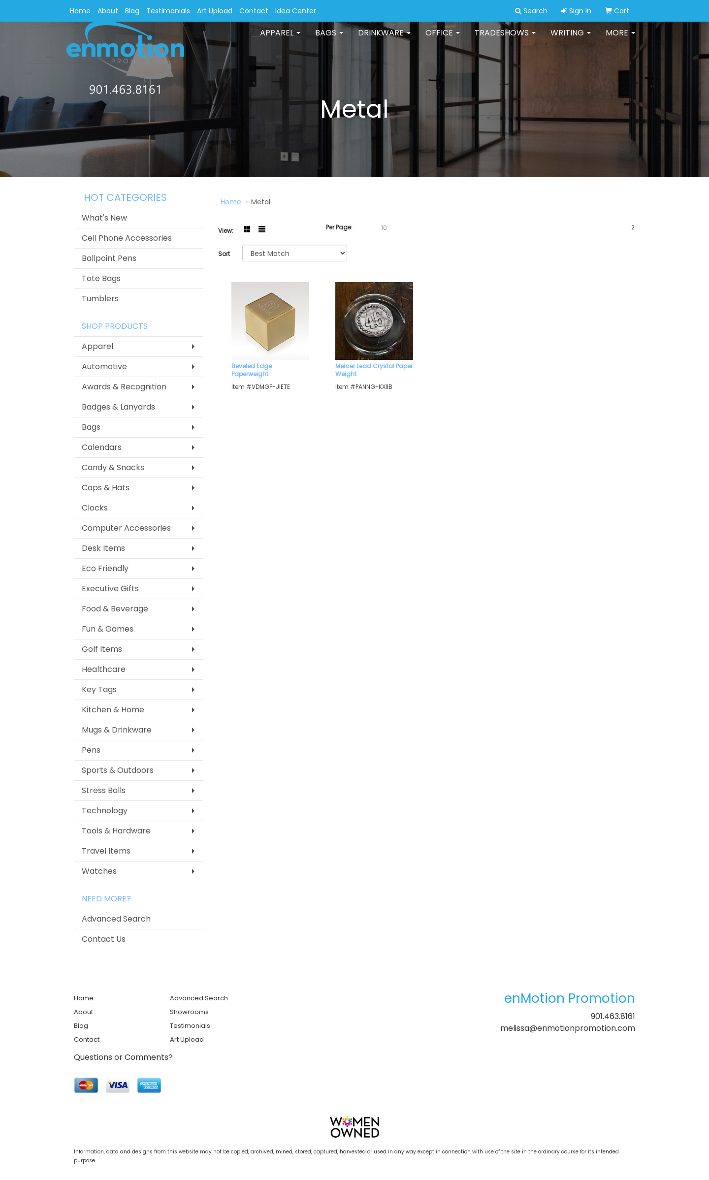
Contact (253, 11)
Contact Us (104, 939)
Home (80, 11)
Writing (570, 39)
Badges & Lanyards (118, 407)
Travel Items (106, 851)
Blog (132, 11)
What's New (104, 217)
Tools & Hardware (116, 830)
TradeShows (505, 39)
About (107, 11)
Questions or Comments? (123, 1057)
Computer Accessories (126, 528)
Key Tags (99, 689)
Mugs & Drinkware (117, 729)
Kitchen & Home (113, 709)
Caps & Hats (105, 487)
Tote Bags (101, 278)
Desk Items (103, 548)
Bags (329, 39)
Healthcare (104, 669)
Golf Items (102, 649)
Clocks (95, 507)
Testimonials (168, 11)
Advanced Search (116, 919)
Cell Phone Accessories (127, 238)
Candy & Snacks (113, 467)
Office (442, 39)
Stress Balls (104, 790)
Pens (91, 750)
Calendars (102, 447)
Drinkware (384, 39)
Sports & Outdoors (118, 770)
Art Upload (214, 11)
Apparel (280, 39)
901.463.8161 (613, 1016)
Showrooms (189, 1012)
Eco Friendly (105, 568)
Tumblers (100, 298)
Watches (99, 871)
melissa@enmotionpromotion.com (567, 1028)
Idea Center (295, 11)
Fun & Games (107, 629)
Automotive (104, 366)
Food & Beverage (115, 608)
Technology (105, 810)
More (620, 39)
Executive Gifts (110, 588)
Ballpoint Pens (109, 258)
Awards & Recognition (124, 386)
